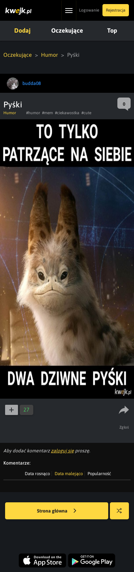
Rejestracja (116, 10)
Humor (49, 55)
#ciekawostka (67, 112)
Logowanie (89, 10)
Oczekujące (67, 30)
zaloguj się (62, 450)
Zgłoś (124, 427)
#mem (47, 112)
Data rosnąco (37, 473)
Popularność (99, 473)
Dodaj (22, 30)
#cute (86, 112)
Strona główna (56, 511)
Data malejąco (69, 473)
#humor (33, 112)
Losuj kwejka (122, 514)
